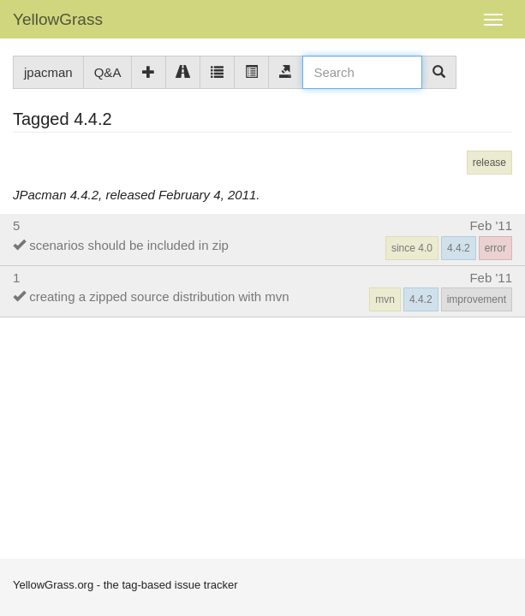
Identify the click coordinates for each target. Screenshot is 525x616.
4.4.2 (458, 248)
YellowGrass (58, 19)
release (489, 163)
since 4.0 (412, 248)
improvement (476, 299)
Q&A (108, 72)
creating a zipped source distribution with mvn (159, 296)
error (495, 248)
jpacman (48, 72)
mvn (385, 299)
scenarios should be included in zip (129, 245)
